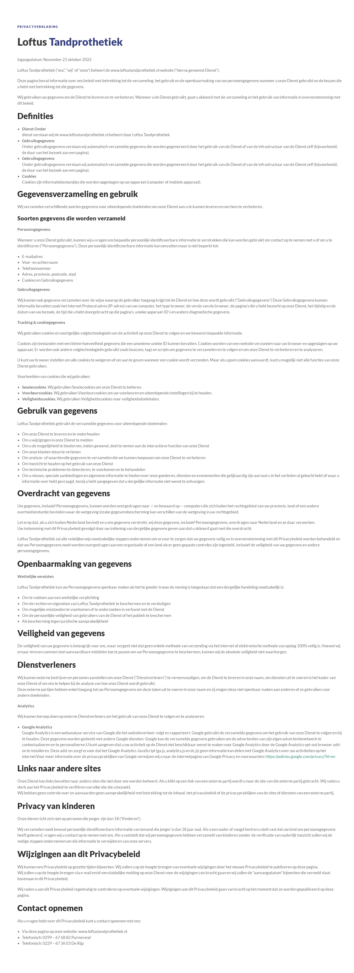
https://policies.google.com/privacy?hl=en (300, 756)
